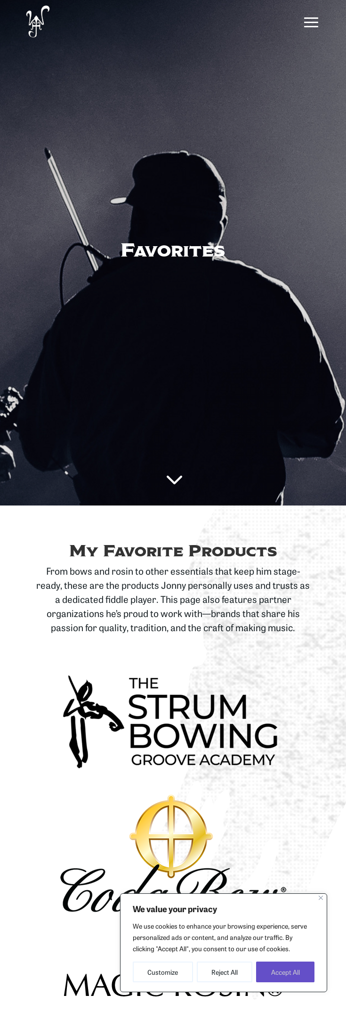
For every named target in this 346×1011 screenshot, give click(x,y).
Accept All (285, 972)
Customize (162, 972)
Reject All (224, 972)
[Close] (321, 898)
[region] (223, 942)
